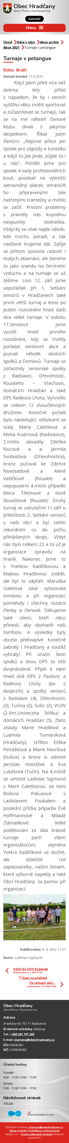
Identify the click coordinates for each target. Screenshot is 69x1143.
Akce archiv (49, 42)
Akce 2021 (11, 47)
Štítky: (8, 70)
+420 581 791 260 (22, 1034)
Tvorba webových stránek (36, 1134)
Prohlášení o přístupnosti (44, 1130)
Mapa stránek (18, 1130)
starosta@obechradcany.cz (34, 1040)
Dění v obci (26, 42)
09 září (21, 70)
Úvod (7, 42)
